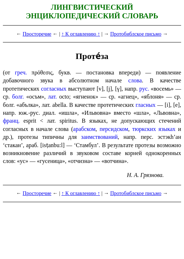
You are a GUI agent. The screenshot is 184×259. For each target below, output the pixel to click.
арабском (84, 129)
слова (135, 80)
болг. (18, 97)
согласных (53, 89)
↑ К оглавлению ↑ (80, 34)
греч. (21, 72)
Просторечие (37, 34)
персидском (114, 129)
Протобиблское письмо (135, 34)
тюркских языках (153, 129)
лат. (52, 97)
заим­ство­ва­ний (99, 137)
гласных (145, 105)
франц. (11, 121)
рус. (144, 89)
